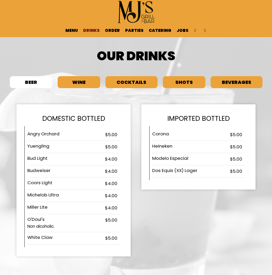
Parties (134, 30)
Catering (160, 30)
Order (112, 30)
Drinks (91, 30)
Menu (71, 30)
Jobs (182, 30)
